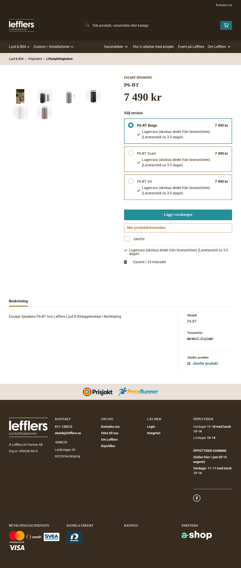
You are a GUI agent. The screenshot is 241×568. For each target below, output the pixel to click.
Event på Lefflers (191, 47)
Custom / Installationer (53, 47)
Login (151, 427)
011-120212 (63, 427)
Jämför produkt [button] (202, 365)
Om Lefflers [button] (219, 47)
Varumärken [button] (116, 47)
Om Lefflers (109, 440)
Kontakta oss (224, 5)
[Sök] (120, 25)
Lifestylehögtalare (59, 59)
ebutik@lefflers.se (68, 433)
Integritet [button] (153, 433)
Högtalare (35, 59)
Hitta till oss (109, 433)
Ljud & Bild (19, 47)
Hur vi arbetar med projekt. (154, 47)
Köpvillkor (108, 446)
